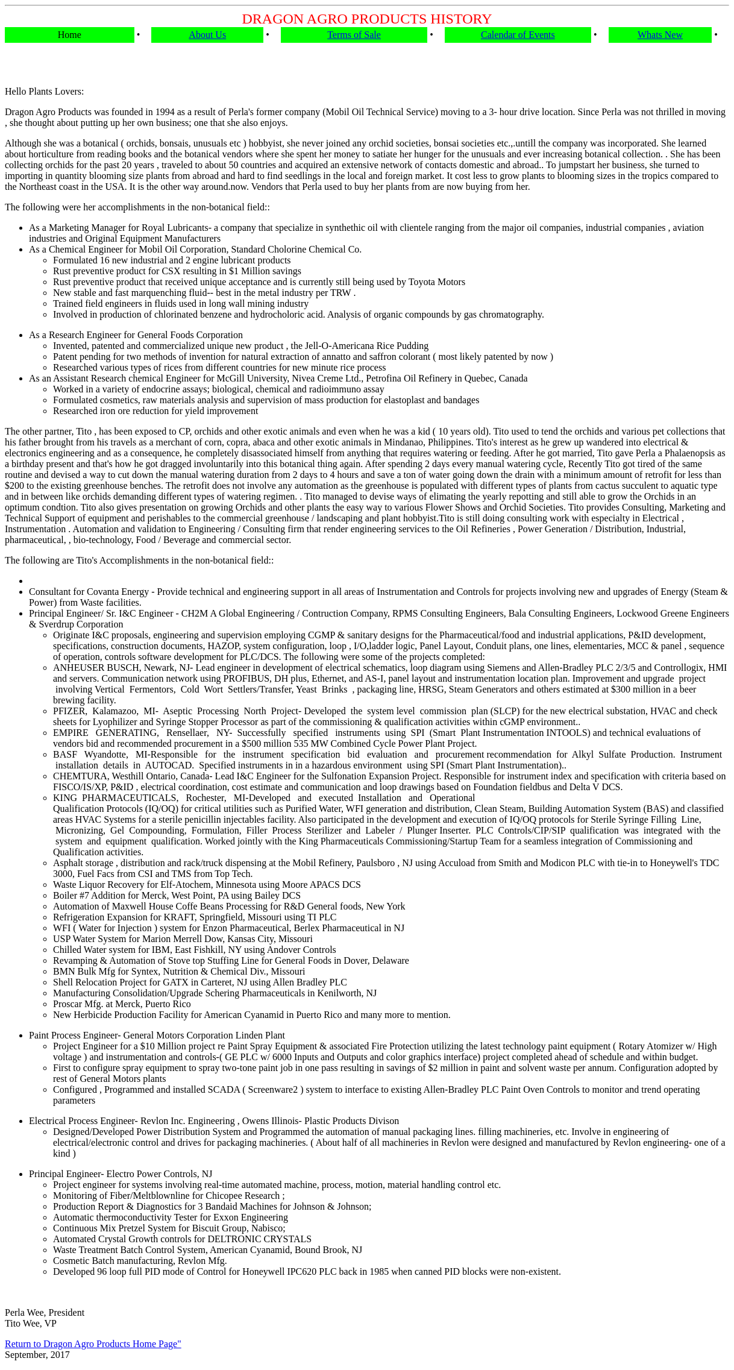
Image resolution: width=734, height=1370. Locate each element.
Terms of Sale (354, 35)
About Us (207, 35)
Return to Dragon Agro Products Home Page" (93, 1344)
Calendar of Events (518, 35)
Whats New (660, 35)
